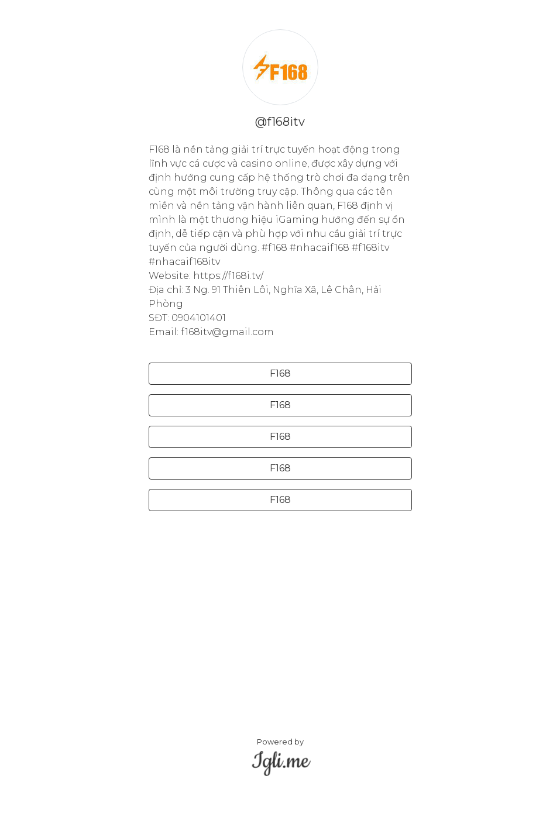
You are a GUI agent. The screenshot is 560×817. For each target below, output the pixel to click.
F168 (280, 373)
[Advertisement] (280, 602)
